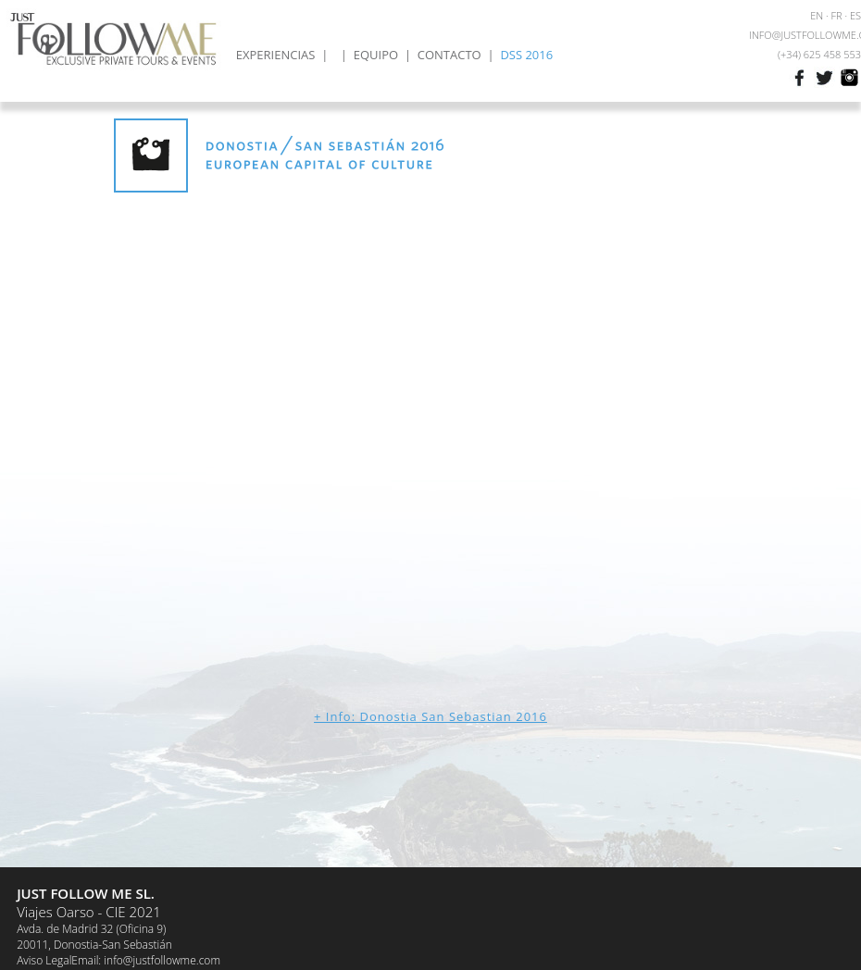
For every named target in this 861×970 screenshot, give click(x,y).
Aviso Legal (44, 960)
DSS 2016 (526, 54)
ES (855, 15)
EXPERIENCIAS (276, 54)
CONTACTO (449, 54)
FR (836, 15)
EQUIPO (376, 54)
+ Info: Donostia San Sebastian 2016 (430, 716)
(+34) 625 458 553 (819, 54)
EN (816, 15)
